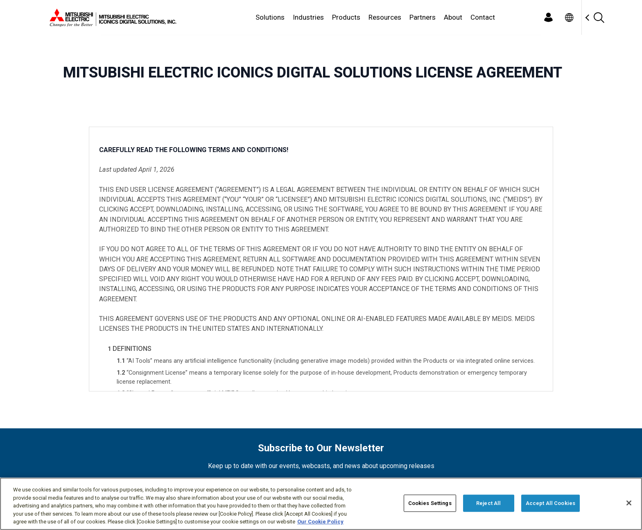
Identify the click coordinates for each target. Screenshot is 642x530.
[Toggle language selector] (568, 17)
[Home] (111, 17)
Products (346, 17)
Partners (422, 17)
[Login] (548, 17)
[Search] (598, 17)
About (453, 17)
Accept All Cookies (550, 503)
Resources (384, 17)
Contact (482, 17)
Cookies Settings (430, 503)
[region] (321, 504)
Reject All (488, 503)
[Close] (629, 503)
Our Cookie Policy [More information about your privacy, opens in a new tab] (320, 522)
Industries (308, 17)
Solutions (270, 17)
